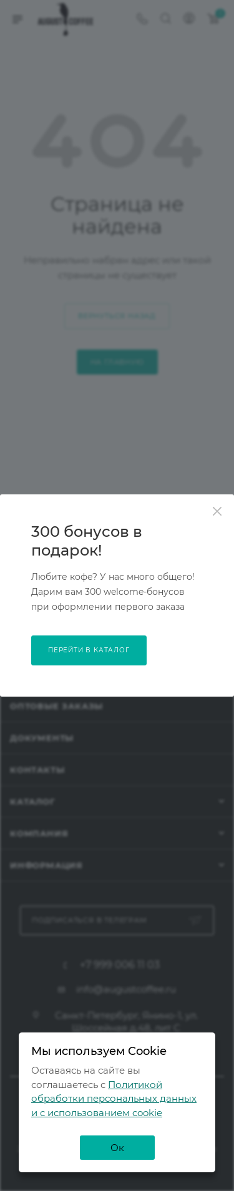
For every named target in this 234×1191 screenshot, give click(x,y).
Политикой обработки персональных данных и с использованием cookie (114, 1099)
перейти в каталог (89, 650)
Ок (117, 1148)
